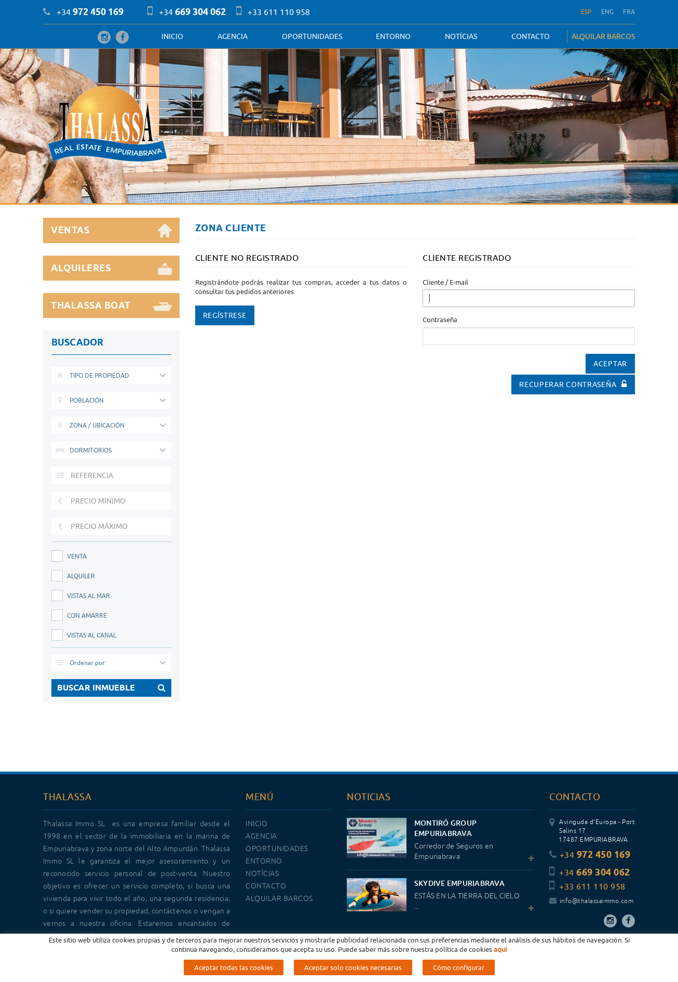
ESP (586, 12)
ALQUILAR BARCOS (603, 36)
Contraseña (440, 319)
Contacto (530, 36)
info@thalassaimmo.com (591, 901)
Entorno (393, 36)
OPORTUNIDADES (312, 36)
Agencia (233, 36)
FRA (629, 12)
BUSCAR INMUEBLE (111, 688)
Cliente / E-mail (445, 282)
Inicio (172, 36)
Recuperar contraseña (573, 384)
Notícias (461, 36)
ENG (607, 12)
